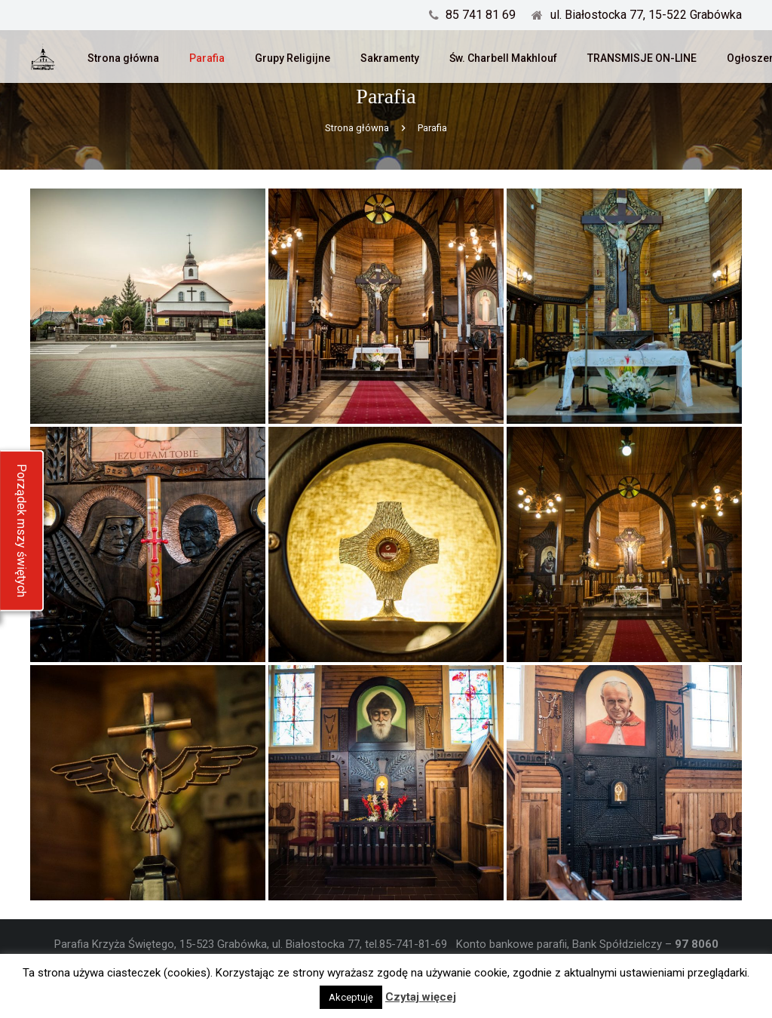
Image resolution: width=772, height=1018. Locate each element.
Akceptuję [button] (351, 997)
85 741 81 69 (481, 15)
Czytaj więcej (420, 997)
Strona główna (357, 159)
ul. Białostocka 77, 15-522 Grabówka (646, 15)
